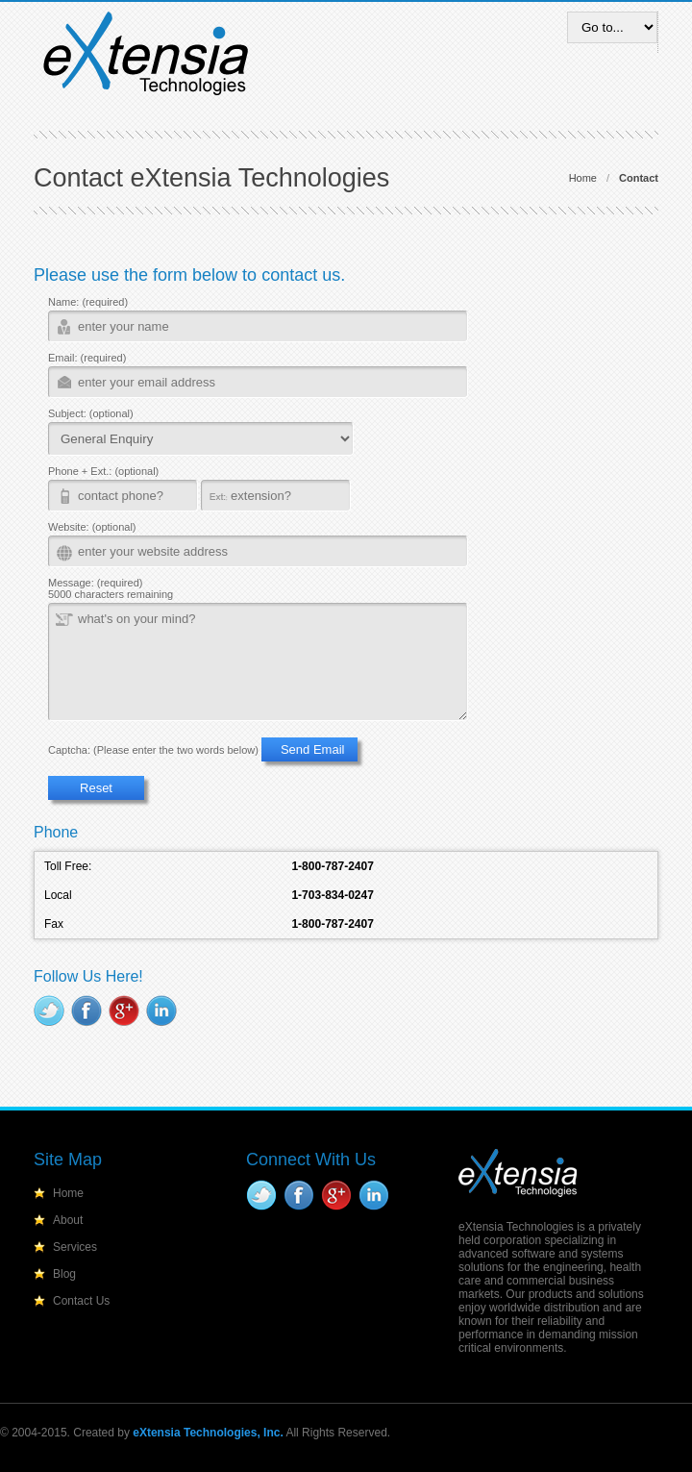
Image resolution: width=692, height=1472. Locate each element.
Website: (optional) (92, 527)
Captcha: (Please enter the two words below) (153, 750)
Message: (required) (95, 582)
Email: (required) (87, 357)
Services (75, 1247)
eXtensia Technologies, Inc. (208, 1432)
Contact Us (81, 1301)
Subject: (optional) (91, 413)
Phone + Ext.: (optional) (103, 471)
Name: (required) (88, 302)
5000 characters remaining (110, 594)
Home (583, 178)
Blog (64, 1274)
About (68, 1220)
